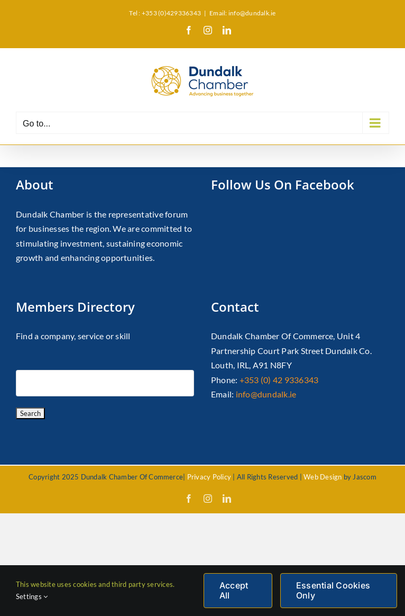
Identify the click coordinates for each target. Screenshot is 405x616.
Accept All (233, 590)
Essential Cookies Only (333, 590)
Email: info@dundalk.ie (242, 13)
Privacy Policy (209, 477)
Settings (32, 596)
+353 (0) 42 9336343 (279, 380)
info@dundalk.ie (266, 394)
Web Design (322, 477)
